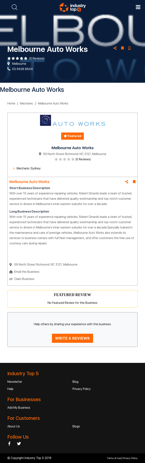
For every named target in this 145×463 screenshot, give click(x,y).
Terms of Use (114, 458)
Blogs (76, 426)
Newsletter (14, 381)
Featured (72, 136)
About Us (13, 426)
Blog (75, 381)
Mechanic (26, 103)
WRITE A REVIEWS (72, 338)
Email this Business (26, 272)
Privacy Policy (81, 389)
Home (11, 103)
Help (10, 389)
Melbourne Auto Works (53, 103)
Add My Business (18, 407)
